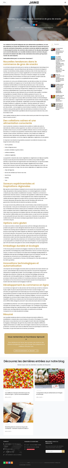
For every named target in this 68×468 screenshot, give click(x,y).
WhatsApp (33, 350)
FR (4, 2)
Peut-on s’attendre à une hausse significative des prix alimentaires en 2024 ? (60, 78)
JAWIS (28, 462)
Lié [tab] (52, 44)
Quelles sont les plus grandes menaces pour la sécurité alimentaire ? (60, 98)
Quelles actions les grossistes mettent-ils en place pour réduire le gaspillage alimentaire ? (60, 88)
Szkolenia (28, 464)
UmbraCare (47, 462)
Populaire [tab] (56, 44)
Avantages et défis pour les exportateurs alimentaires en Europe (60, 106)
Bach (53, 462)
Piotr (51, 462)
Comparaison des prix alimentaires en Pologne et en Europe (60, 51)
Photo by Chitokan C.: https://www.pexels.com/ (59, 38)
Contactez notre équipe (21, 350)
